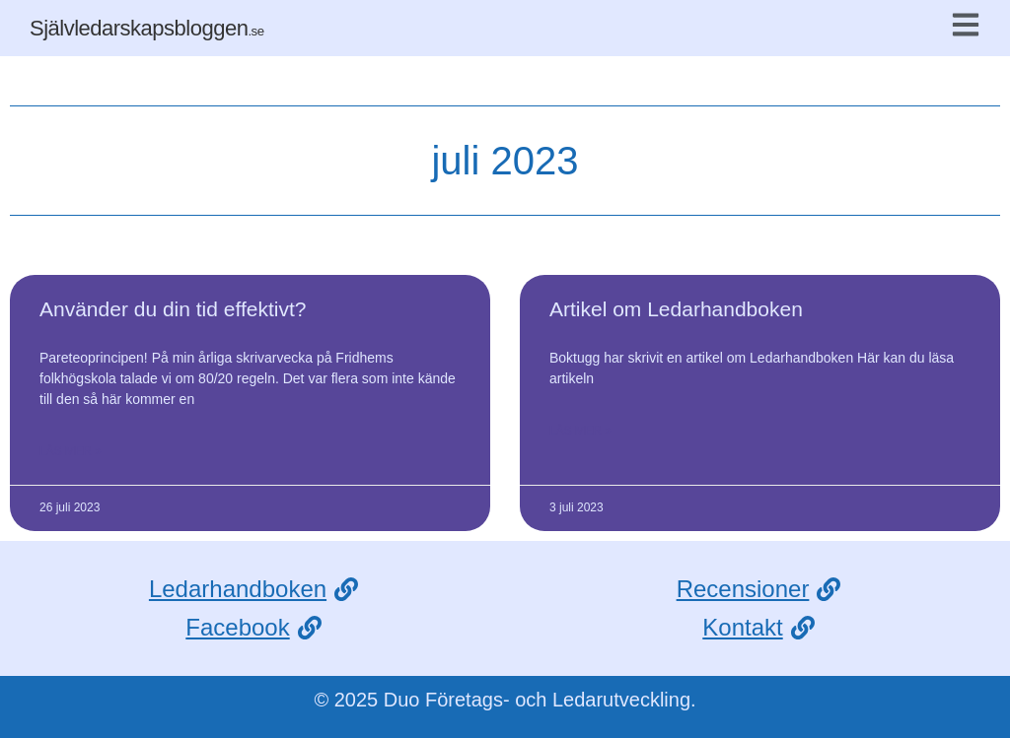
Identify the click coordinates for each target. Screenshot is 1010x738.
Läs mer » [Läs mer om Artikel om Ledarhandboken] (580, 430)
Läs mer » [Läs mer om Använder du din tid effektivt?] (70, 451)
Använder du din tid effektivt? (172, 309)
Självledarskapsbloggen (146, 28)
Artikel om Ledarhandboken (676, 309)
